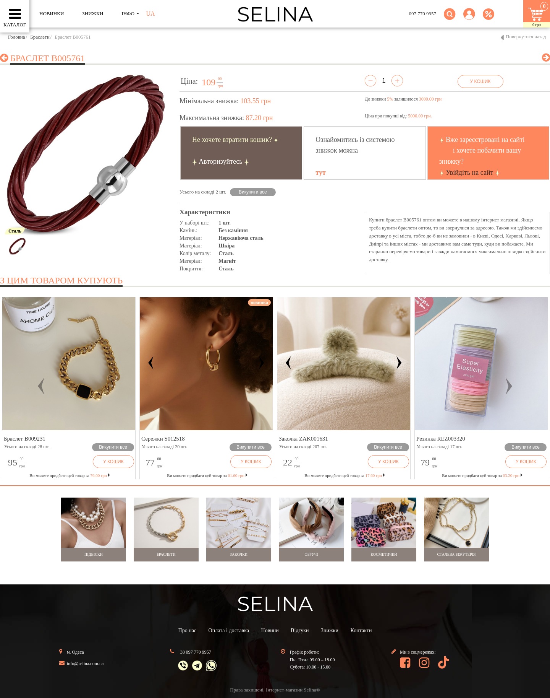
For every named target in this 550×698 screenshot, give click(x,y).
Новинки (51, 13)
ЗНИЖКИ (92, 13)
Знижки (329, 630)
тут (320, 172)
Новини (270, 630)
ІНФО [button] (128, 13)
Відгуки (300, 630)
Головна (16, 37)
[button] (469, 18)
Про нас (187, 630)
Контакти (361, 630)
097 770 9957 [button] (423, 13)
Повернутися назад (526, 36)
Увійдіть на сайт (469, 172)
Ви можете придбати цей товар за (207, 475)
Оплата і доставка (229, 630)
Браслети (39, 37)
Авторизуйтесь (220, 161)
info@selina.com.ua (85, 663)
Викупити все (253, 192)
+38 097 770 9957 (194, 652)
